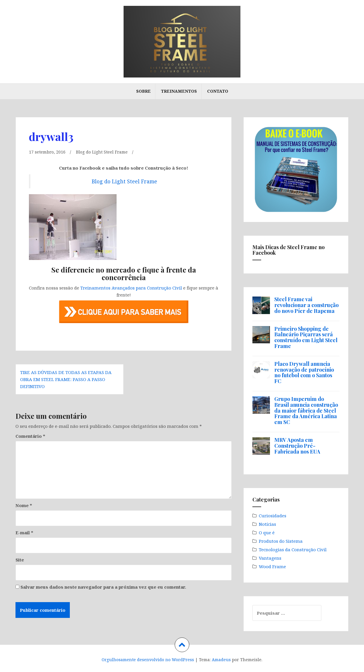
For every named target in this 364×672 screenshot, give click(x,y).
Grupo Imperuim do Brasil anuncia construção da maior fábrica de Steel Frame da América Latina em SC (306, 410)
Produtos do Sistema (281, 541)
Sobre (143, 91)
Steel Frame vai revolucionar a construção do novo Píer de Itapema (306, 305)
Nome (23, 505)
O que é (267, 532)
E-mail (24, 532)
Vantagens (270, 558)
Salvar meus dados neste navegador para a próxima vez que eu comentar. (103, 587)
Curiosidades (272, 515)
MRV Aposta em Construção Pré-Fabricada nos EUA (297, 445)
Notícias (267, 524)
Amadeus (221, 659)
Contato (217, 91)
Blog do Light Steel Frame (104, 152)
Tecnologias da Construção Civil (293, 549)
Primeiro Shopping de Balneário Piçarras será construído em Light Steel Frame (305, 337)
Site (19, 560)
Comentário (30, 436)
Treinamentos (179, 91)
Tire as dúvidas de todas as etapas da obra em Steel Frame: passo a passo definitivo (66, 379)
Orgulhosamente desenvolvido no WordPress (148, 659)
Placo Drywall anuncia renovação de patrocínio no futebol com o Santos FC (304, 372)
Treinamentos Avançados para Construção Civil (131, 287)
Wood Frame (272, 566)
